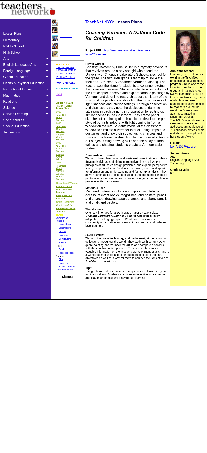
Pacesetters (65, 224)
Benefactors (65, 227)
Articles (62, 249)
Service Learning (26, 114)
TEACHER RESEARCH (67, 89)
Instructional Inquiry (26, 89)
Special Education (26, 126)
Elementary (11, 40)
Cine (61, 259)
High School (11, 52)
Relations (26, 101)
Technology (26, 132)
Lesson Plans (12, 33)
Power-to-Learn (64, 186)
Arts (26, 58)
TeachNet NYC (99, 22)
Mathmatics (26, 95)
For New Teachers (65, 77)
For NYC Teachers (65, 73)
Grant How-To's (64, 205)
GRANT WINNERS (64, 103)
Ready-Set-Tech (64, 195)
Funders (60, 221)
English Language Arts (26, 64)
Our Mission (62, 218)
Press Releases (66, 253)
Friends (62, 242)
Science (26, 107)
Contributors (65, 239)
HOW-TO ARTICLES (65, 83)
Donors (62, 231)
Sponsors (63, 235)
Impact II (60, 198)
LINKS (59, 94)
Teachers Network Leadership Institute (66, 68)
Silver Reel (64, 263)
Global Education (26, 77)
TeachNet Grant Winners (61, 117)
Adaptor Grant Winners (60, 137)
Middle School (13, 46)
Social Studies (26, 120)
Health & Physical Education (26, 83)
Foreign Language (26, 71)
